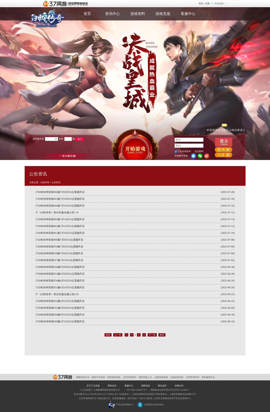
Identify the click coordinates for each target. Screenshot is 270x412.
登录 (201, 3)
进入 (79, 139)
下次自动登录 (184, 151)
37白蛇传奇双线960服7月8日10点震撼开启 (59, 239)
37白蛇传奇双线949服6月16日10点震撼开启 (60, 321)
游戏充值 (163, 14)
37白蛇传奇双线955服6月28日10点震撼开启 (60, 273)
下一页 (152, 335)
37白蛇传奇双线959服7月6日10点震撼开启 (59, 246)
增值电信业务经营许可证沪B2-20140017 (170, 390)
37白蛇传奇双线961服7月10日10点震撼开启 (60, 233)
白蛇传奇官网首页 (47, 18)
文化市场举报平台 (87, 398)
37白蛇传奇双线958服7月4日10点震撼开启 (59, 253)
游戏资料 (137, 14)
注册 (207, 3)
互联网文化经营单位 (150, 404)
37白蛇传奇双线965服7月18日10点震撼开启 (60, 199)
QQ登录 (193, 156)
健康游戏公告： (84, 377)
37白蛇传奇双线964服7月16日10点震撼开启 (60, 205)
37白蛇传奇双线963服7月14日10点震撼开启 (60, 219)
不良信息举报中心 (121, 404)
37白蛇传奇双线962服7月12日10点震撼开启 (60, 226)
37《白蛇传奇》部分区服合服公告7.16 (57, 212)
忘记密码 (199, 151)
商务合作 (112, 385)
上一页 (117, 335)
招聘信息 (145, 385)
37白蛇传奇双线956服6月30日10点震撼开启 (60, 267)
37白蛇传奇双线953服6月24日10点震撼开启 (60, 287)
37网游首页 (66, 3)
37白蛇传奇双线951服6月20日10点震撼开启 (60, 308)
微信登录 (200, 156)
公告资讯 (56, 182)
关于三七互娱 (93, 385)
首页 (87, 14)
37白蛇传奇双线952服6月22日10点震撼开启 (60, 301)
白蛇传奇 (44, 182)
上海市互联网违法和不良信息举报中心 (172, 398)
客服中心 (188, 14)
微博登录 (206, 156)
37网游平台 (62, 377)
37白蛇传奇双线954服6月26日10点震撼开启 (60, 280)
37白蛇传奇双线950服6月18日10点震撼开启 (60, 314)
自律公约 (179, 385)
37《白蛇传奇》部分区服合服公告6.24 (57, 294)
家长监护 (162, 385)
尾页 (162, 335)
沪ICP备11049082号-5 (136, 390)
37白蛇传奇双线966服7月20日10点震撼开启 (60, 192)
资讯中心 (112, 14)
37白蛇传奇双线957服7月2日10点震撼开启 (59, 260)
